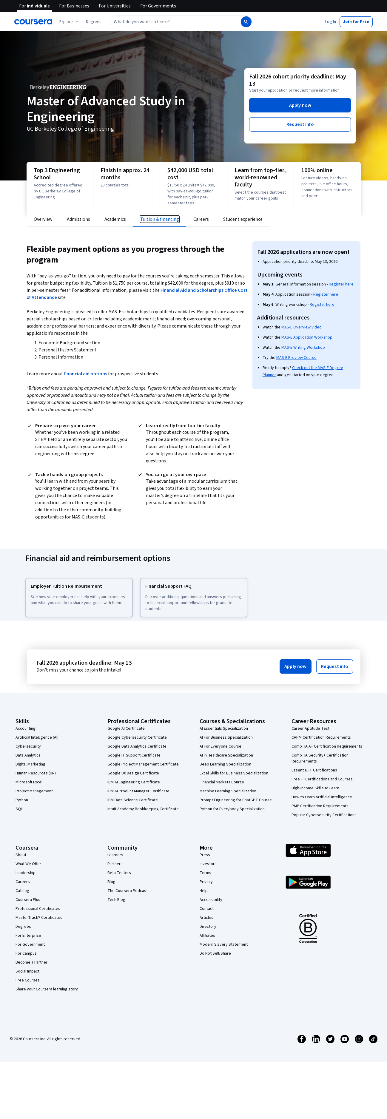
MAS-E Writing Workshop (303, 348)
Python (22, 800)
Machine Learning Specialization (228, 791)
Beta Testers (119, 873)
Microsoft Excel (29, 782)
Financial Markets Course (222, 782)
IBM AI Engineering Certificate (133, 782)
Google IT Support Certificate (134, 755)
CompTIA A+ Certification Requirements (327, 746)
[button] (94, 21)
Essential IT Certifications (314, 770)
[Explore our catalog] (69, 21)
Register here (341, 284)
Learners (115, 855)
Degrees (23, 927)
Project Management (34, 791)
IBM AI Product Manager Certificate (138, 791)
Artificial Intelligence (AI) (37, 737)
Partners (115, 864)
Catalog (22, 891)
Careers (23, 882)
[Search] (246, 21)
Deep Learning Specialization (225, 764)
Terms (205, 873)
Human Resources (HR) (36, 773)
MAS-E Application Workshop (306, 337)
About (21, 855)
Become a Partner (31, 962)
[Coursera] (33, 22)
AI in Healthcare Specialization (226, 755)
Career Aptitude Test (310, 728)
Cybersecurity (28, 746)
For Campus (26, 953)
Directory (208, 927)
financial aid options (85, 374)
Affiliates (207, 936)
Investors (208, 864)
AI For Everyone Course (220, 746)
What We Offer (28, 864)
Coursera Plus (28, 900)
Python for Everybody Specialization (232, 809)
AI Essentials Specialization (224, 728)
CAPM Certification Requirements (321, 737)
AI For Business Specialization (226, 737)
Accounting (26, 728)
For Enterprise (28, 936)
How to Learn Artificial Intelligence (322, 797)
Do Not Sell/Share (215, 953)
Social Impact (27, 971)
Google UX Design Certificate (133, 773)
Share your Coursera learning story (47, 989)
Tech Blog (116, 900)
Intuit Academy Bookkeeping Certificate (143, 809)
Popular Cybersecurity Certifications (324, 815)
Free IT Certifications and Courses (322, 779)
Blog (111, 882)
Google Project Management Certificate (143, 764)
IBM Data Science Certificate (132, 800)
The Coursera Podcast (127, 891)
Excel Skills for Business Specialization (234, 773)
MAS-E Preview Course (296, 358)
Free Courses (28, 980)
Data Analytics (28, 755)
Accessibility (211, 900)
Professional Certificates (38, 909)
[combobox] (175, 22)
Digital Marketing (30, 764)
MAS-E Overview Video (301, 327)
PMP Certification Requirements (320, 806)
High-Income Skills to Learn (315, 788)
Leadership (26, 873)
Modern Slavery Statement (224, 944)
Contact (207, 909)
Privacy (206, 882)
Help (204, 891)
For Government (30, 944)
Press (205, 855)
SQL (19, 809)
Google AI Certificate (126, 728)
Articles (206, 918)
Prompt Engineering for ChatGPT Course (236, 800)
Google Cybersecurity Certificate (137, 737)
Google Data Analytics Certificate (136, 746)
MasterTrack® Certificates (39, 918)
